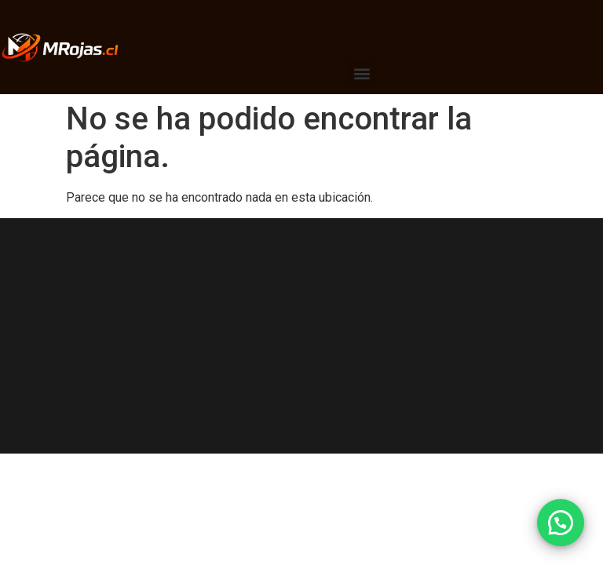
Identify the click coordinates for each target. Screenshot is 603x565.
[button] (362, 73)
